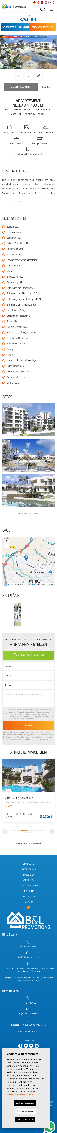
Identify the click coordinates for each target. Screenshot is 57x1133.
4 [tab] (41, 830)
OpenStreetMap (30, 584)
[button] (38, 76)
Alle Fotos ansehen (21, 87)
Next (54, 52)
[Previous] (5, 831)
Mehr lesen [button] (15, 201)
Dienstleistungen (28, 886)
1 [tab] (16, 830)
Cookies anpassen (25, 1111)
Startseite (28, 864)
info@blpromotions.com (28, 957)
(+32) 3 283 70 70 (28, 1003)
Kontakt (28, 902)
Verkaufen (28, 880)
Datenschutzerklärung (16, 714)
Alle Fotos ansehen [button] (28, 513)
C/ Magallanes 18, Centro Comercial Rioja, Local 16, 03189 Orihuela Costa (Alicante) (28, 970)
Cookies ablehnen (25, 1119)
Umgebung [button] (28, 891)
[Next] (52, 831)
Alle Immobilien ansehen (28, 843)
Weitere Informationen (20, 1094)
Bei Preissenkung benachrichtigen (19, 27)
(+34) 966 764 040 (28, 946)
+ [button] (6, 541)
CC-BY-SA (50, 584)
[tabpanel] (28, 790)
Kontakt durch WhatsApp (28, 655)
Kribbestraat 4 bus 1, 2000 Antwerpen (28, 1025)
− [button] (6, 545)
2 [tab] (24, 830)
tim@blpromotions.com (28, 1013)
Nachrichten (28, 896)
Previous (3, 52)
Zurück (46, 87)
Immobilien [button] (28, 875)
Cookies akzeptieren (25, 1103)
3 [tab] (33, 830)
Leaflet (10, 584)
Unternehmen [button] (28, 869)
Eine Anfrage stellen (42, 27)
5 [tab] (28, 832)
